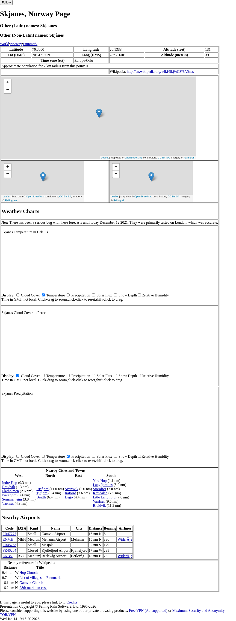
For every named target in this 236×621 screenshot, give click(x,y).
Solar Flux (104, 295)
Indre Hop (9, 483)
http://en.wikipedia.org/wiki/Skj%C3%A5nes (160, 71)
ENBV (8, 556)
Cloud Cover (30, 295)
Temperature (55, 295)
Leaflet (105, 157)
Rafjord (70, 493)
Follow (6, 2)
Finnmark (30, 44)
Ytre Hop (100, 481)
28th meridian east (33, 588)
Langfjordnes (102, 485)
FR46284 (9, 550)
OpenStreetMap (133, 157)
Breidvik (8, 487)
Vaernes (8, 503)
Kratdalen (100, 493)
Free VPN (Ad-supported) (148, 610)
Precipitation (80, 295)
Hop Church (29, 572)
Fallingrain (189, 157)
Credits (71, 602)
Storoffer (99, 489)
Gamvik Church (31, 583)
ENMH (8, 539)
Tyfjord (41, 493)
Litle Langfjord (104, 497)
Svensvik (71, 489)
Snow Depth (127, 295)
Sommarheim (12, 499)
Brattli (41, 497)
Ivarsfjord (9, 495)
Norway (16, 44)
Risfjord (42, 489)
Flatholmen (10, 491)
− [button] (7, 89)
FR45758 (9, 545)
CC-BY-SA (164, 157)
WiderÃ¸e (125, 539)
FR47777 (9, 534)
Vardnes (99, 501)
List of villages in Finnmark (40, 578)
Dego (69, 497)
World (4, 44)
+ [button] (7, 82)
